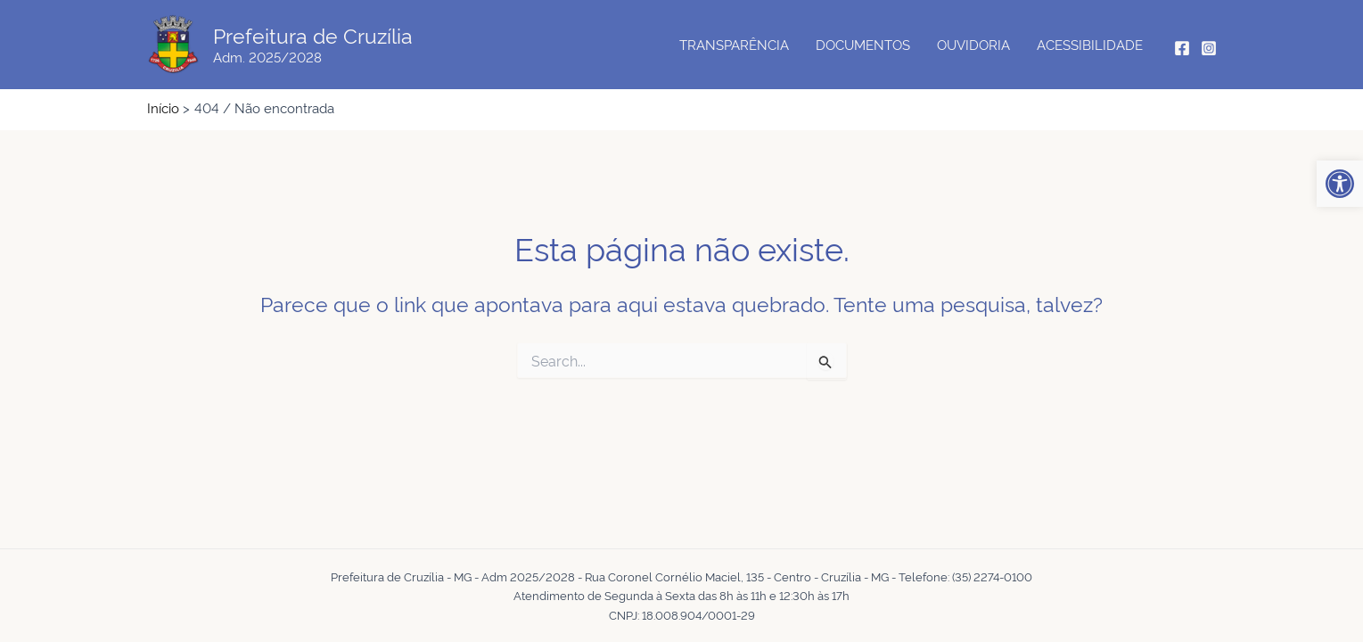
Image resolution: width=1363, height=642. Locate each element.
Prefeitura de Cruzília (313, 35)
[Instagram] (1209, 48)
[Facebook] (1182, 48)
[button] (1340, 183)
